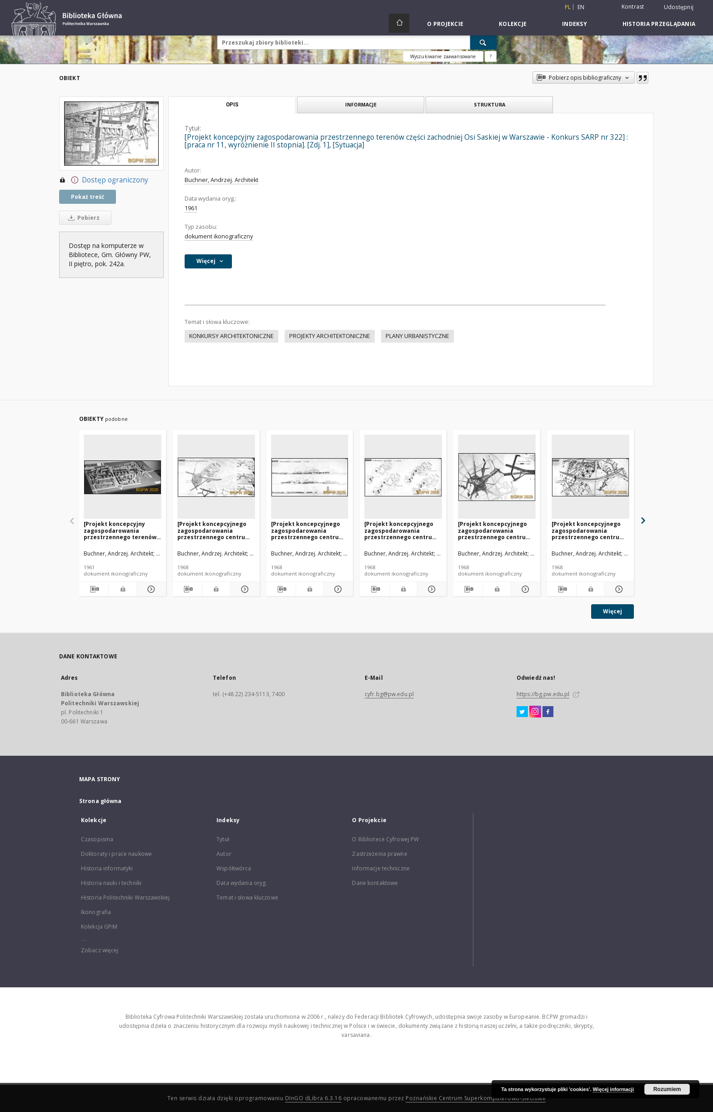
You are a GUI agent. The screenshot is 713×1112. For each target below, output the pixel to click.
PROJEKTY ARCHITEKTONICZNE (329, 336)
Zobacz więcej (100, 950)
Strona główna (100, 801)
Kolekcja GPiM (99, 926)
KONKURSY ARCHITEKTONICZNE (231, 336)
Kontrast (633, 6)
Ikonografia (96, 912)
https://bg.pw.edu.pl (543, 694)
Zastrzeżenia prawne (379, 854)
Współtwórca (233, 868)
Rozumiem (667, 1089)
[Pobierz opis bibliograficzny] (93, 589)
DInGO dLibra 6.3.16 (313, 1098)
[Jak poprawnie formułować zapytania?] (491, 56)
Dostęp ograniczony (103, 180)
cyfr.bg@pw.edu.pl (389, 694)
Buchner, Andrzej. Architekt (221, 180)
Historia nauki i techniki (111, 883)
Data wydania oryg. (241, 883)
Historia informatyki (107, 868)
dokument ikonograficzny (219, 236)
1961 (191, 208)
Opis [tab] (232, 104)
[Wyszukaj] (483, 42)
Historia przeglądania (659, 24)
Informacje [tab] (361, 104)
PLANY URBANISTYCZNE (417, 336)
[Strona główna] (399, 23)
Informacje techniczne (381, 868)
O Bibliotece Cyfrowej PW (385, 839)
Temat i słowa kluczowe (247, 897)
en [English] (581, 7)
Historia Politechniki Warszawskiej (125, 897)
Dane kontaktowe (375, 883)
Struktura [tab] (489, 104)
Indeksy (574, 24)
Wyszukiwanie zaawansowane (443, 56)
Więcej (612, 611)
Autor (223, 854)
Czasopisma (97, 839)
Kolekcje (513, 24)
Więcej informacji (613, 1089)
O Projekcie (445, 24)
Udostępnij (679, 7)
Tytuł (222, 839)
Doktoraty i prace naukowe (116, 854)
